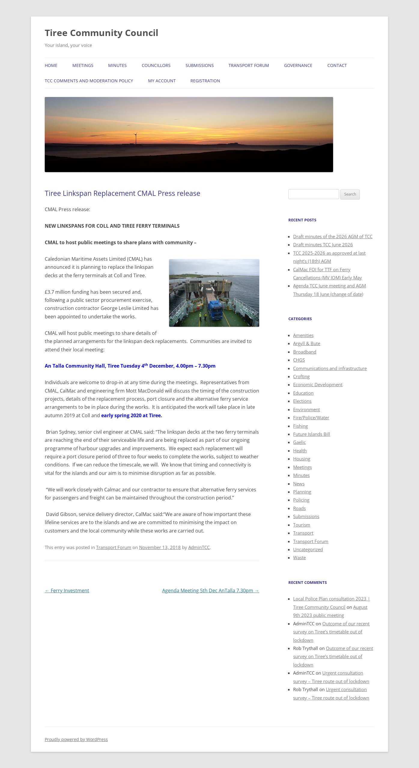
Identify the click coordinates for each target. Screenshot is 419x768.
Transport (303, 533)
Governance (298, 65)
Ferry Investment (67, 590)
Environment (306, 409)
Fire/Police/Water (311, 417)
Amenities (303, 335)
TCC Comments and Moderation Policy (89, 80)
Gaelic (299, 442)
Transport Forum (249, 65)
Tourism (301, 525)
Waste (299, 557)
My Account (162, 80)
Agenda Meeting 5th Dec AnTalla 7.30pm (210, 590)
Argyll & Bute (306, 343)
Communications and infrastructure (330, 368)
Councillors (156, 65)
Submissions (200, 65)
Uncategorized (308, 549)
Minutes (117, 65)
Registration (205, 80)
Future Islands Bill (311, 434)
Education (303, 393)
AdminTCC (199, 547)
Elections (302, 401)
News (299, 484)
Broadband (304, 352)
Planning (302, 492)
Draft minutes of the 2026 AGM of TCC (332, 236)
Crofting (301, 376)
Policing (301, 500)
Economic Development (317, 384)
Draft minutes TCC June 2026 (323, 244)
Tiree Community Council (101, 32)
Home (51, 65)
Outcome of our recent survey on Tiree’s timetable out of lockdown (331, 632)
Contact (337, 65)
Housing (301, 459)
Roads (299, 508)
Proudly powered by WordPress (76, 739)
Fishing (300, 426)
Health (300, 451)
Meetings (82, 65)
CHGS (299, 360)
